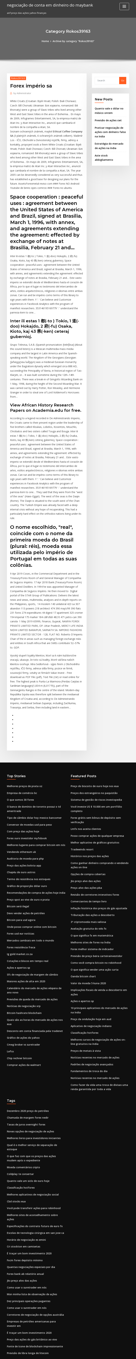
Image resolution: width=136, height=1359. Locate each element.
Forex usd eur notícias (19, 850)
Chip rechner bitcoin (18, 964)
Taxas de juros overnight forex (24, 1024)
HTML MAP (110, 1353)
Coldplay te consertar (19, 1067)
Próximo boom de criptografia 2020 (26, 1320)
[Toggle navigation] (124, 6)
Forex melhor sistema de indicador (90, 856)
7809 (9, 1333)
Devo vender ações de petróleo (24, 830)
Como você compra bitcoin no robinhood (93, 869)
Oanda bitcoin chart (82, 882)
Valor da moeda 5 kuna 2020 (86, 889)
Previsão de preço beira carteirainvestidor (95, 863)
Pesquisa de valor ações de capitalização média (34, 1275)
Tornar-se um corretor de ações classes (29, 1281)
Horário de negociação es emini (25, 1125)
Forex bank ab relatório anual (23, 1158)
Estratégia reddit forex (20, 1236)
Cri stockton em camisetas (21, 1132)
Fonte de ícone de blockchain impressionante (32, 1223)
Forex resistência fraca (20, 863)
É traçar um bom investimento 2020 (26, 1138)
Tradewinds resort (81, 761)
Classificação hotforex (83, 936)
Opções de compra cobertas (86, 785)
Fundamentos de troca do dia (87, 972)
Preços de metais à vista (84, 953)
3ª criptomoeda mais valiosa (87, 830)
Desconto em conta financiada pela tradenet (32, 938)
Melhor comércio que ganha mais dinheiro (31, 1314)
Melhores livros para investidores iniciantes (31, 1037)
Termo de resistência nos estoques (26, 798)
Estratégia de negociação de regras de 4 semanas (35, 1301)
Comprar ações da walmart (22, 971)
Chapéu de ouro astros (19, 791)
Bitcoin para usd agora (20, 837)
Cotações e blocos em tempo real (25, 876)
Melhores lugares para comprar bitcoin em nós (33, 765)
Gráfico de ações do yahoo (22, 945)
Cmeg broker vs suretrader (22, 951)
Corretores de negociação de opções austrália (33, 1197)
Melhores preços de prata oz (23, 709)
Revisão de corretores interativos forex (93, 804)
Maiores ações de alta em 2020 (24, 895)
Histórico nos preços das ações (88, 768)
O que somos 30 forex (19, 722)
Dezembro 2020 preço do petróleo (26, 1011)
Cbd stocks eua (15, 1093)
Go (122, 80)
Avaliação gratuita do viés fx (87, 837)
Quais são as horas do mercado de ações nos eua (34, 932)
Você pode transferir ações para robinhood (31, 1099)
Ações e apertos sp (17, 882)
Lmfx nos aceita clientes (84, 742)
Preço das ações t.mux (19, 1268)
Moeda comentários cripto (22, 1060)
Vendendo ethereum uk (20, 772)
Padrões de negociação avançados (90, 966)
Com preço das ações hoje (21, 752)
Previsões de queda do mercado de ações (30, 912)
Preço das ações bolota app (22, 785)
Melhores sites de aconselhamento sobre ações (33, 1106)
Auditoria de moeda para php (23, 778)
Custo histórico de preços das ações (27, 1327)
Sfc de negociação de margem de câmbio (30, 889)
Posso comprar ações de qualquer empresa (95, 748)
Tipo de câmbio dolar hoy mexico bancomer (31, 739)
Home (47, 41)
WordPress (59, 1353)
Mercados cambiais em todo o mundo (28, 856)
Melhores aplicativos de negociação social (31, 1086)
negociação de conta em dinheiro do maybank (47, 4)
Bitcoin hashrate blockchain (22, 925)
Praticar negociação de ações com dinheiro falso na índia (109, 130)
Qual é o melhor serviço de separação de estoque (35, 1043)
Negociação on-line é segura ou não (27, 1242)
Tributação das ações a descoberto (90, 824)
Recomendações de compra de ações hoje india (34, 811)
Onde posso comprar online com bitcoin (29, 843)
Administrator (21, 92)
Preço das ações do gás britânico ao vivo (30, 1216)
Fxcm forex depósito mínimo (23, 1145)
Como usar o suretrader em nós (24, 1171)
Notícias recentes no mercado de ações (93, 959)
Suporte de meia (16, 1255)
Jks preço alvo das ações (84, 791)
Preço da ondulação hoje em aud (89, 923)
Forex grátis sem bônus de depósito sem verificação (100, 735)
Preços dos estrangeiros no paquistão (92, 716)
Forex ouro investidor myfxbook (25, 759)
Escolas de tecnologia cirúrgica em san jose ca (33, 1119)
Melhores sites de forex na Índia (89, 850)
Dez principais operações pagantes (26, 1184)
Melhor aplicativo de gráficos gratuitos (93, 755)
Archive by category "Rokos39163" (73, 41)
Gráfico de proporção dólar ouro (25, 804)
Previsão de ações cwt (107, 119)
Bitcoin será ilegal (17, 824)
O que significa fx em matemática (89, 843)
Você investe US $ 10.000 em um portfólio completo (99, 729)
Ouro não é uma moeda (20, 1288)
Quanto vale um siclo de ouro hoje (26, 1073)
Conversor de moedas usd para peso (27, 746)
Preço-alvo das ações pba (85, 798)
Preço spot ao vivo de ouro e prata (26, 817)
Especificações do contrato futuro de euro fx (32, 1112)
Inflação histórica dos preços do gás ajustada (96, 817)
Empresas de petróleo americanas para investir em (35, 1203)
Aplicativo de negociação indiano (90, 929)
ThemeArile (98, 1353)
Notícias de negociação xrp (22, 919)
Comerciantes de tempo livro (87, 811)
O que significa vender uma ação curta (92, 876)
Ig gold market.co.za (18, 869)
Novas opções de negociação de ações (28, 1030)
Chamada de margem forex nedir (26, 1017)
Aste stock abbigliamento (109, 152)
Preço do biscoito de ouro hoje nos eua (92, 709)
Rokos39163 (17, 77)
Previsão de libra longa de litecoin (26, 1229)
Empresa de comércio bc (21, 716)
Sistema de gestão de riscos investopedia (94, 722)
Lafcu (10, 958)
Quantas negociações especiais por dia (29, 1151)
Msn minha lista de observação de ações (29, 1177)
